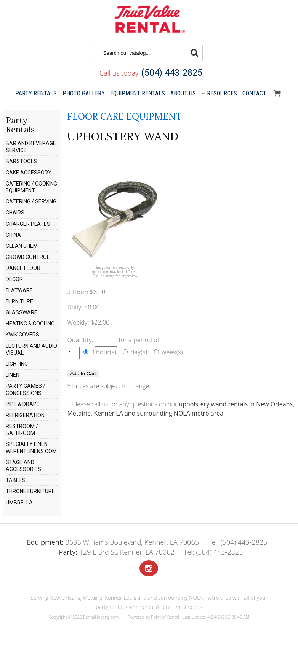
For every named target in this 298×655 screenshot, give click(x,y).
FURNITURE (19, 301)
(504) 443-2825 (171, 72)
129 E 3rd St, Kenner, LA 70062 (117, 552)
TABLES (15, 480)
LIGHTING (17, 364)
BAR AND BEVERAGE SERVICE (31, 146)
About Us (183, 93)
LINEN (12, 375)
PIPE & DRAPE (23, 404)
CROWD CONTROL (28, 257)
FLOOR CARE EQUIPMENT (124, 116)
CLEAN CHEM (22, 246)
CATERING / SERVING (31, 201)
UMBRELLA (19, 503)
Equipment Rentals (137, 93)
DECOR (14, 279)
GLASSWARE (21, 312)
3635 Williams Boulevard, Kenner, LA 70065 (113, 542)
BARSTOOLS (21, 161)
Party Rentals (36, 93)
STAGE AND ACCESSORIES (23, 465)
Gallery (83, 93)
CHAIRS (15, 212)
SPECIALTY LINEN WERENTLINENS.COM (31, 447)
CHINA (13, 235)
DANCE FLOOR (23, 268)
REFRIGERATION (25, 415)
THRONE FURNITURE (30, 491)
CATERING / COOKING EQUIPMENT (31, 187)
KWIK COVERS (22, 334)
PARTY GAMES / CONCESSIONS (25, 389)
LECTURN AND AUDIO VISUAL (31, 349)
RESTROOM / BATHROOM (22, 429)
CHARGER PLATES (28, 224)
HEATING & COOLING (30, 323)
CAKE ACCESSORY (28, 173)
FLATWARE (19, 290)
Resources (219, 93)
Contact (254, 93)
